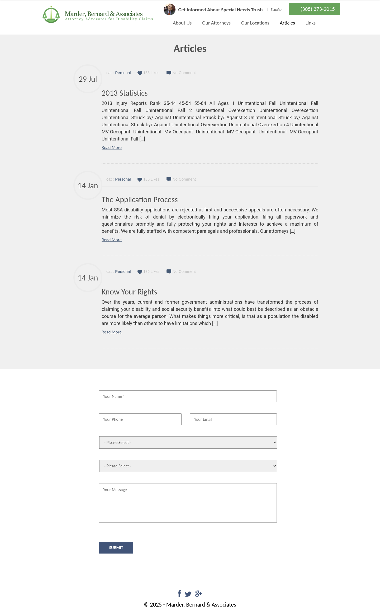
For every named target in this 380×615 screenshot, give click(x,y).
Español (276, 9)
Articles (287, 23)
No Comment (184, 72)
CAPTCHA (106, 530)
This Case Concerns (113, 455)
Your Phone (107, 408)
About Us (182, 23)
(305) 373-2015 (318, 9)
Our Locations (255, 23)
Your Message (109, 478)
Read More (112, 147)
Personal (123, 72)
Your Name (107, 385)
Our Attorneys (216, 23)
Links (311, 23)
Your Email (198, 408)
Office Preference (112, 431)
